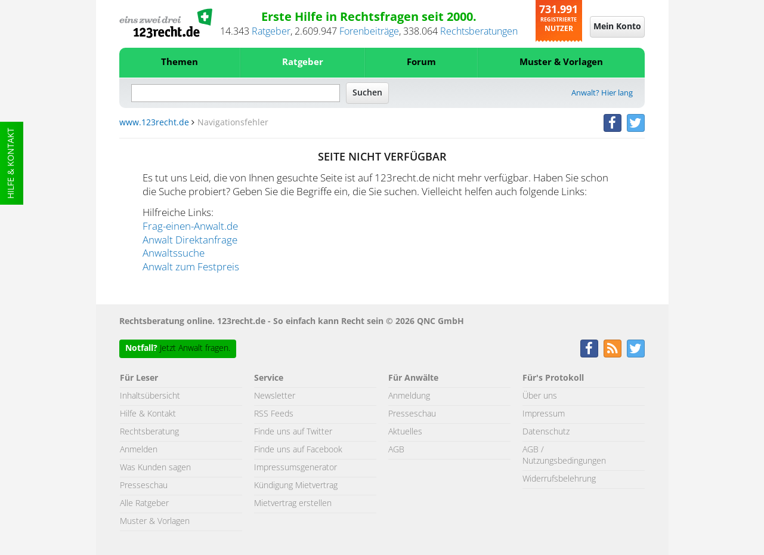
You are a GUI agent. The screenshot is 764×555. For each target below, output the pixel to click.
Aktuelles (405, 432)
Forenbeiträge (369, 31)
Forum (421, 62)
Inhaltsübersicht (150, 396)
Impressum (543, 414)
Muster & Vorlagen (561, 62)
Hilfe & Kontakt (11, 163)
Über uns (539, 396)
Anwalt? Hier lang (602, 93)
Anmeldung (409, 396)
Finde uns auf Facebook (298, 450)
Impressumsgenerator (295, 468)
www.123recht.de (154, 123)
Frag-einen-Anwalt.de (190, 227)
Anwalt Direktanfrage (190, 240)
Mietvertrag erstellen (293, 504)
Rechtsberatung (149, 432)
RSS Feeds (273, 414)
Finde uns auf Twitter (293, 432)
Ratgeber (271, 31)
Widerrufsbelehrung (559, 479)
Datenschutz (546, 432)
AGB (396, 450)
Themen (179, 62)
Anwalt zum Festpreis (191, 267)
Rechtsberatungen (479, 31)
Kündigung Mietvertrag (296, 486)
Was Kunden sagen (155, 468)
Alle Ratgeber (144, 504)
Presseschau (144, 486)
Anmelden (138, 450)
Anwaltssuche (174, 253)
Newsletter (274, 396)
